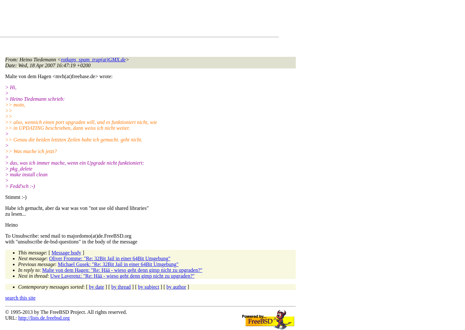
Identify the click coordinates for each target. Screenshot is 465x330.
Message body (66, 252)
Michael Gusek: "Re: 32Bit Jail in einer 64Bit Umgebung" (118, 264)
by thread (121, 287)
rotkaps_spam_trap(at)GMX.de (93, 59)
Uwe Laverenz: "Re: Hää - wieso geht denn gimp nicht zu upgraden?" (122, 276)
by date (96, 287)
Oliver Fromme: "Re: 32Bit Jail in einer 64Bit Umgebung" (109, 258)
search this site (20, 298)
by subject (148, 287)
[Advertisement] (122, 19)
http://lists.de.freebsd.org (43, 318)
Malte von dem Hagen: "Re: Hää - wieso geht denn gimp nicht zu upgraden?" (122, 270)
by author (176, 287)
